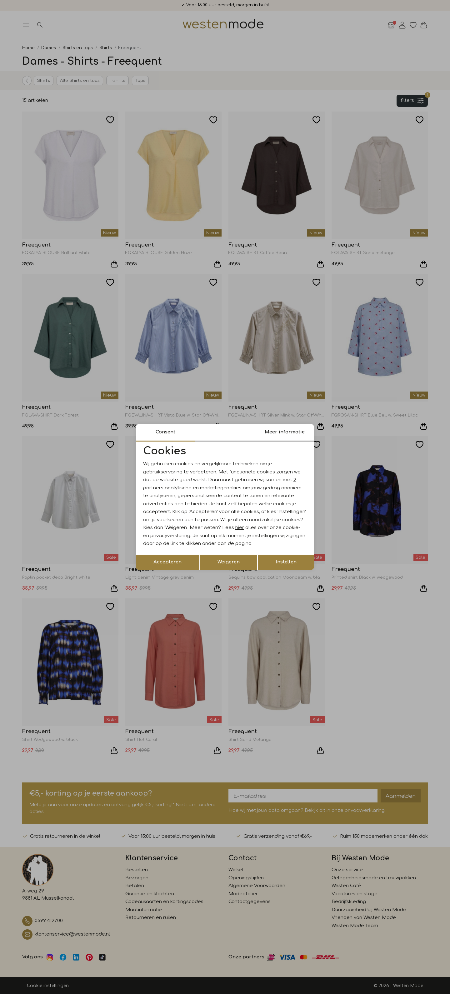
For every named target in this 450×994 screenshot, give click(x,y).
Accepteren (167, 562)
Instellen (286, 562)
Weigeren (229, 562)
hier (239, 527)
